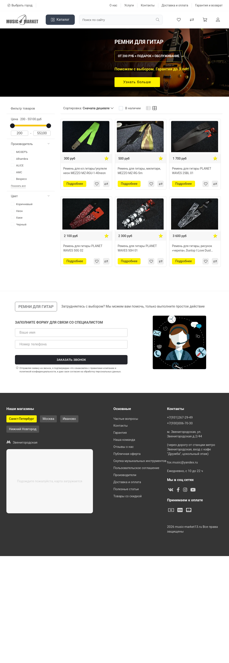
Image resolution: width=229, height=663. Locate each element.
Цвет (30, 196)
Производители (125, 479)
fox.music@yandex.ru (182, 569)
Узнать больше (137, 82)
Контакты (147, 5)
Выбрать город (19, 5)
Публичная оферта (127, 456)
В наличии (133, 108)
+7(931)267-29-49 (180, 524)
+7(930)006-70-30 (180, 530)
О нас (113, 5)
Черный (18, 224)
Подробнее (74, 184)
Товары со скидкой (127, 501)
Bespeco (19, 179)
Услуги (129, 5)
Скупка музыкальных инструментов (140, 464)
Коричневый (21, 204)
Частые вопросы (126, 419)
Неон (17, 211)
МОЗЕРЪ (19, 152)
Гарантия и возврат (209, 5)
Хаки (16, 217)
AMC (16, 172)
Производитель (30, 144)
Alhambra (19, 158)
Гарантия (120, 434)
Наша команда (124, 441)
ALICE (17, 165)
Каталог (60, 20)
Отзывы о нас (123, 449)
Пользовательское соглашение (137, 471)
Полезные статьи (126, 494)
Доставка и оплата (175, 5)
